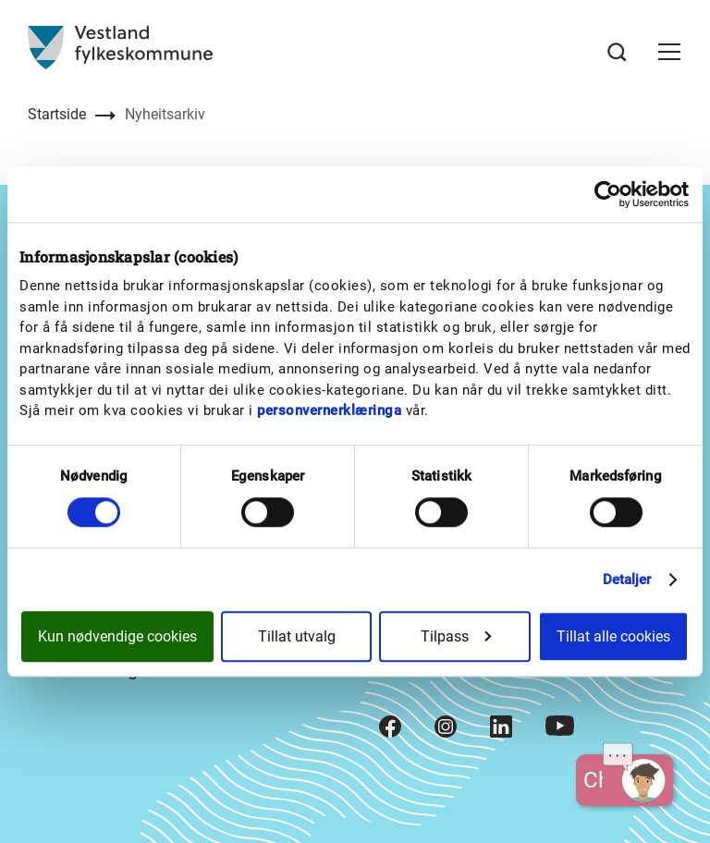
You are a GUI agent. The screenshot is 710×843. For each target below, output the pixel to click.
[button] (669, 52)
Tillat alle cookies (613, 636)
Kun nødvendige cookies (117, 636)
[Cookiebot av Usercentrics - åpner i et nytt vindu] (608, 194)
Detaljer (627, 579)
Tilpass (456, 636)
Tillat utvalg (297, 636)
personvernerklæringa (329, 410)
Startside (57, 114)
